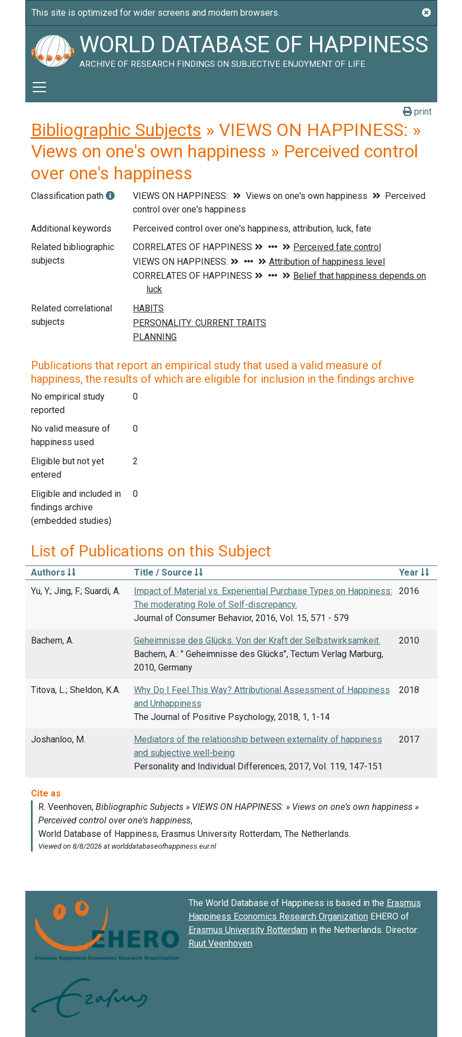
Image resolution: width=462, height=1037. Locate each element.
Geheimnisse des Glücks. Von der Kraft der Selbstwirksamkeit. (257, 640)
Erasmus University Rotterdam (248, 930)
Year (414, 572)
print (417, 111)
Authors (53, 572)
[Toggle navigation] (39, 87)
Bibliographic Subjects (116, 130)
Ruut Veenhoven (220, 943)
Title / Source (168, 572)
